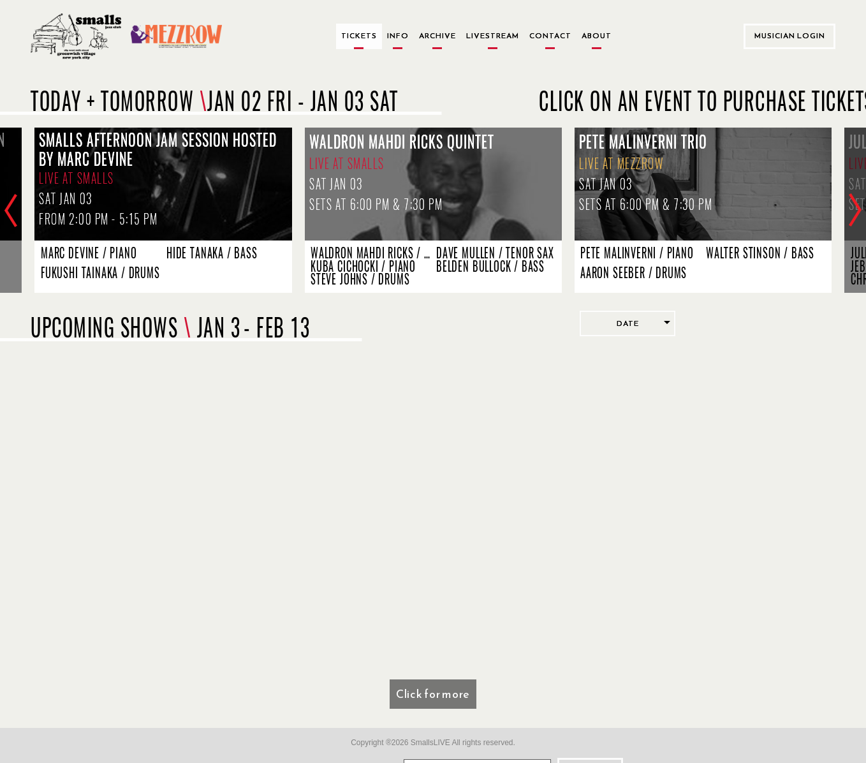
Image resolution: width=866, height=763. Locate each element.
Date (628, 323)
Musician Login (789, 35)
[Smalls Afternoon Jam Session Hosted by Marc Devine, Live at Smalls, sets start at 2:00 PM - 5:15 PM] (162, 184)
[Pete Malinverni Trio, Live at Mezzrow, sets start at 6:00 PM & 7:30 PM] (703, 184)
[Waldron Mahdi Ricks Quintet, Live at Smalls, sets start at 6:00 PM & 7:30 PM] (433, 184)
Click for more (433, 693)
